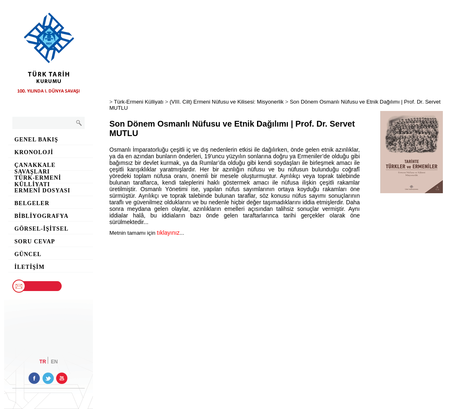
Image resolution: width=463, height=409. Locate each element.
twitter (48, 378)
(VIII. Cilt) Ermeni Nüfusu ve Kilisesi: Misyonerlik (226, 102)
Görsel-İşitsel (41, 229)
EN (54, 361)
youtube (61, 378)
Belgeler (31, 203)
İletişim (29, 267)
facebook (34, 378)
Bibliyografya (41, 216)
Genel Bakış (36, 139)
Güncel (28, 254)
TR (42, 361)
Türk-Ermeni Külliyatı (37, 179)
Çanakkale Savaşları (35, 166)
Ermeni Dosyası (42, 190)
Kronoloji (33, 152)
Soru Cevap (34, 241)
